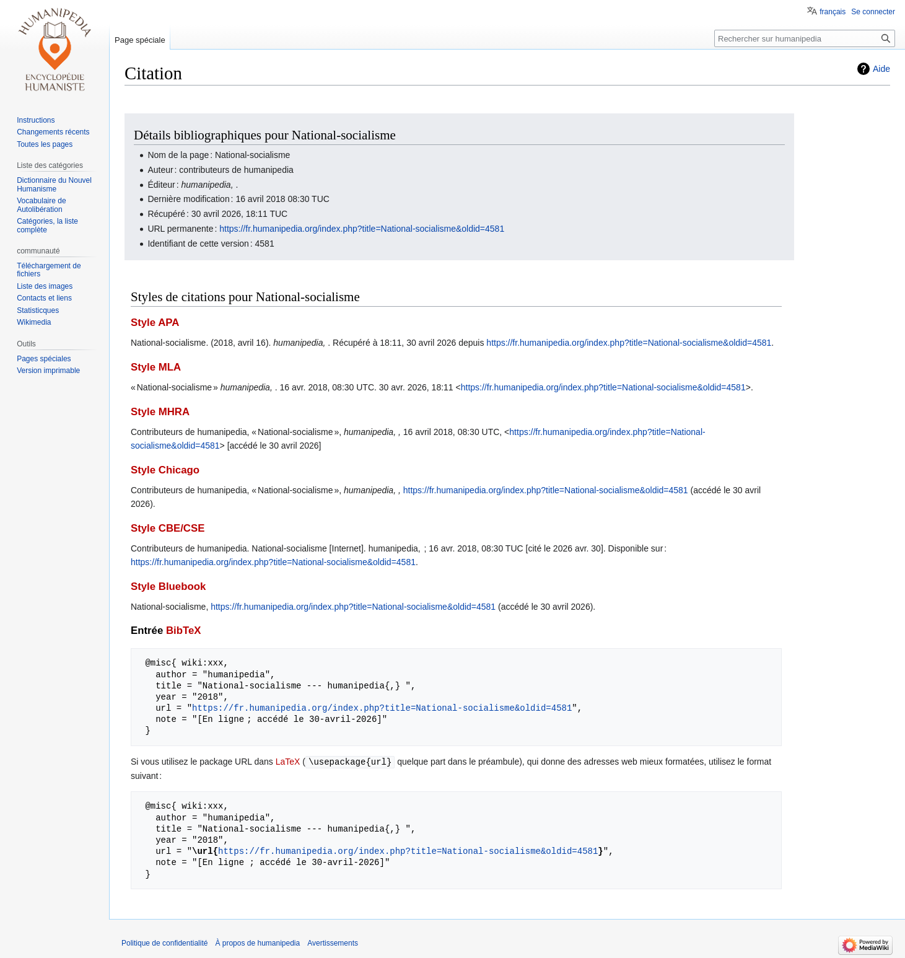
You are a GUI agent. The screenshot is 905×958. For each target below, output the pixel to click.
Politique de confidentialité (164, 942)
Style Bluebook (168, 586)
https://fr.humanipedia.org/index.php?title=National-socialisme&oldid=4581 (361, 229)
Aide (881, 69)
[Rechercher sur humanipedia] (804, 38)
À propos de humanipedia (257, 942)
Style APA (155, 322)
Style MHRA (160, 412)
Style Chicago (165, 470)
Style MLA (156, 367)
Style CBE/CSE (167, 528)
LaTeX (288, 762)
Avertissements (332, 942)
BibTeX (183, 630)
